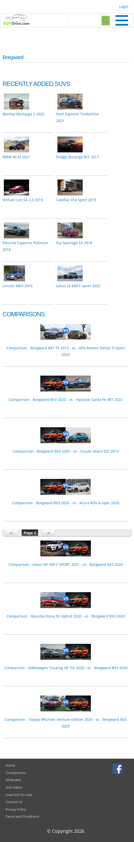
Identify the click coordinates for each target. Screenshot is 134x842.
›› (48, 533)
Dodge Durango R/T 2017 (77, 156)
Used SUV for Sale (19, 794)
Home (10, 765)
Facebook (118, 768)
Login (123, 6)
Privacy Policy (16, 809)
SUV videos (14, 787)
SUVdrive (19, 20)
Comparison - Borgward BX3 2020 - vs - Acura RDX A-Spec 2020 (65, 502)
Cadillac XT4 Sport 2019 (76, 199)
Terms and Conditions (22, 816)
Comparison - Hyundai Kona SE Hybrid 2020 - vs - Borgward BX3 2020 (66, 616)
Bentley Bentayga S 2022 (23, 113)
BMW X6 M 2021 (16, 156)
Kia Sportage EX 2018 (74, 242)
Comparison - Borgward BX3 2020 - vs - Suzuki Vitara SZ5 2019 (66, 451)
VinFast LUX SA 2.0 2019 (23, 199)
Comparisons (16, 772)
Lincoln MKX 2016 (18, 285)
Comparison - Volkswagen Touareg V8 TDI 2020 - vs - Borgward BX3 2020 (65, 667)
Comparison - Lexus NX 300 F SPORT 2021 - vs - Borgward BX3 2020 (65, 564)
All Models (13, 780)
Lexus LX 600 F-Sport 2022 (78, 285)
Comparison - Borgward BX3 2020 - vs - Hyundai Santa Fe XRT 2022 (66, 399)
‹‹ (11, 533)
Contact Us (14, 802)
